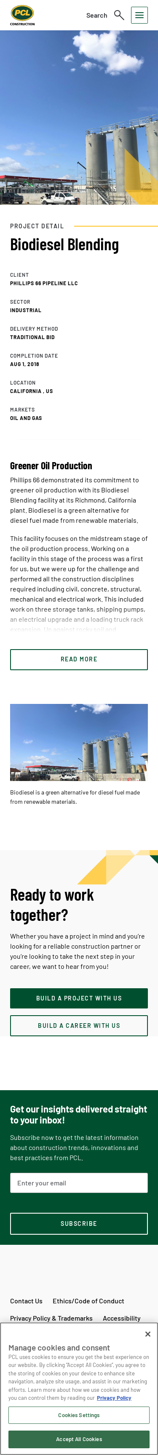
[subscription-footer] (79, 1224)
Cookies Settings (78, 1415)
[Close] (148, 1334)
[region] (79, 1388)
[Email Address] (79, 1183)
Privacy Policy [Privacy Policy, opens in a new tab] (114, 1397)
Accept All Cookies (79, 1439)
